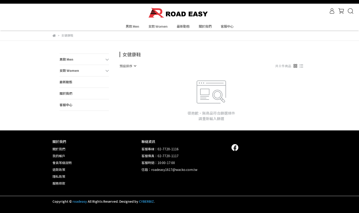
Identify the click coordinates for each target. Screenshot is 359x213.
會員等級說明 (62, 162)
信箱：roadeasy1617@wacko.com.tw (169, 169)
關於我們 (205, 26)
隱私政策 (58, 176)
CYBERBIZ (146, 201)
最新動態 (183, 26)
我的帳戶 (58, 156)
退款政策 (58, 169)
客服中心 (227, 26)
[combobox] (128, 66)
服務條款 (58, 183)
